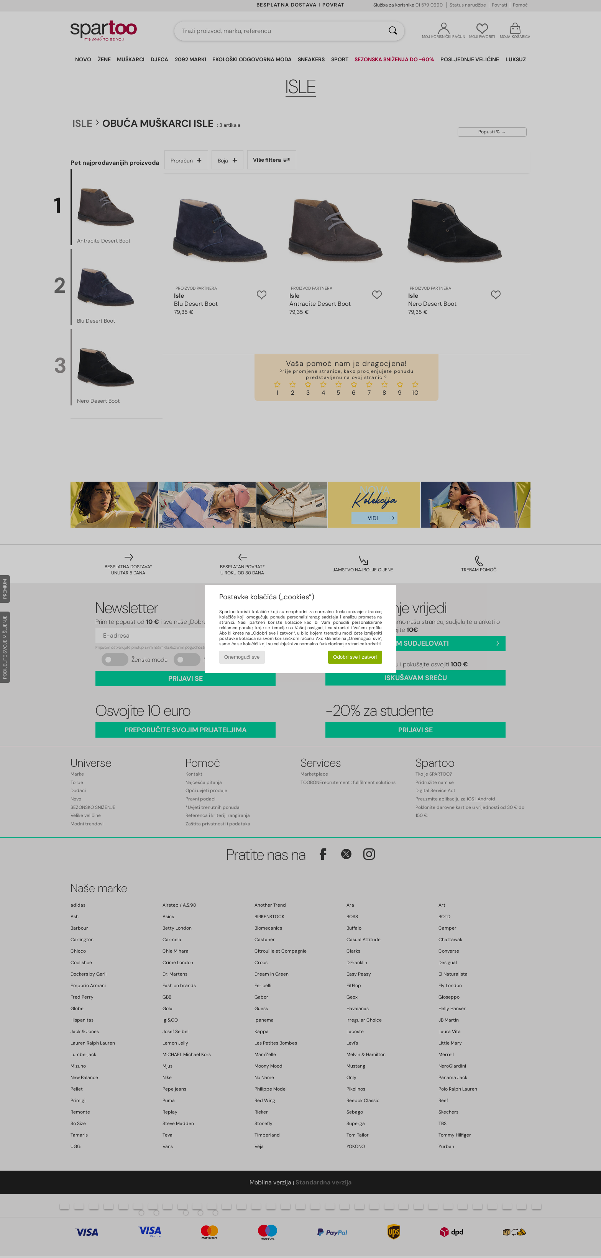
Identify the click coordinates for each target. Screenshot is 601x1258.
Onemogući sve (242, 657)
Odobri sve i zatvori (355, 657)
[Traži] (393, 31)
